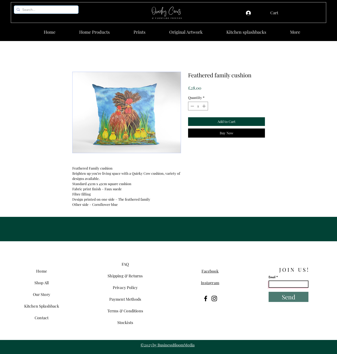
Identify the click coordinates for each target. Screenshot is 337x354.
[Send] (288, 297)
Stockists (125, 322)
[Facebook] (205, 298)
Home (41, 271)
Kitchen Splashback (41, 306)
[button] (281, 13)
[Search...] (45, 10)
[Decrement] (192, 106)
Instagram (210, 282)
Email (272, 277)
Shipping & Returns (125, 275)
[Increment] (204, 106)
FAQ (125, 264)
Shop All (41, 282)
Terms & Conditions (125, 310)
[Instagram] (214, 298)
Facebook (210, 271)
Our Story (41, 294)
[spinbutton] (198, 106)
